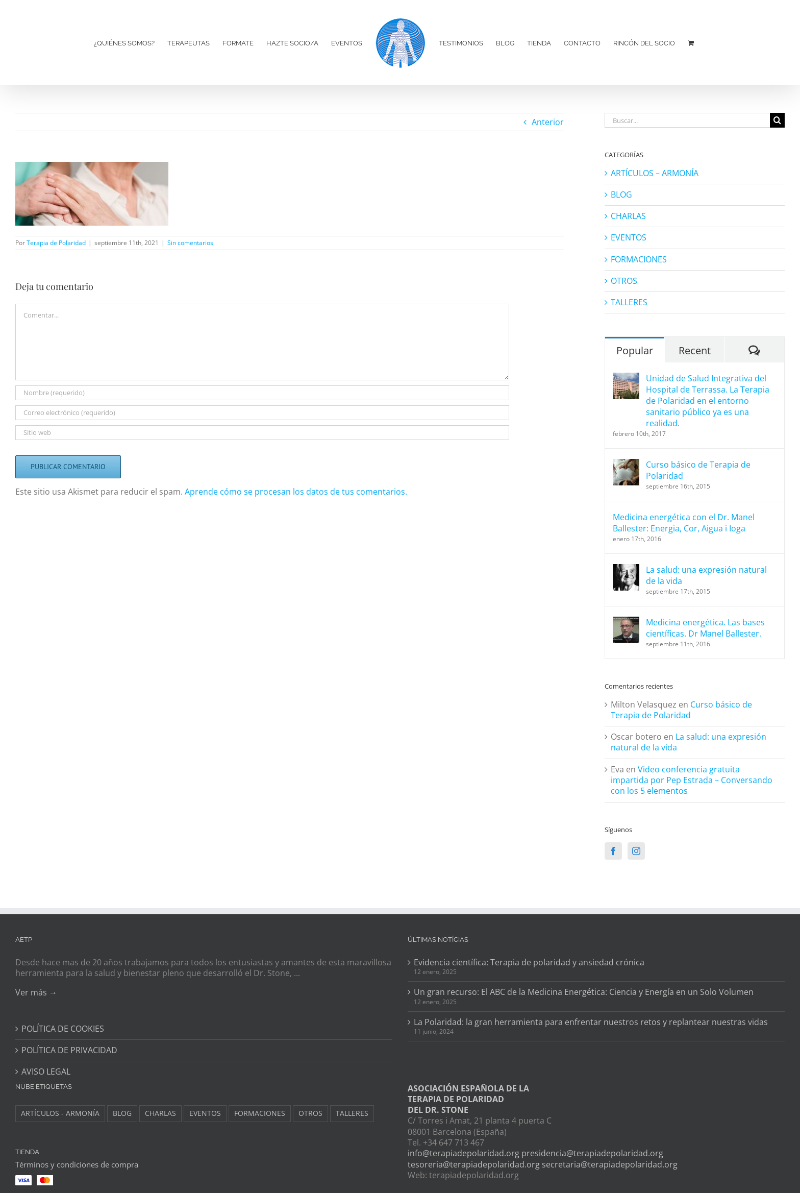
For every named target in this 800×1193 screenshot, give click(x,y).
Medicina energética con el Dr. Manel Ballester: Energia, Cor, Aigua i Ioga (684, 523)
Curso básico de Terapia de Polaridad (698, 470)
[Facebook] (613, 851)
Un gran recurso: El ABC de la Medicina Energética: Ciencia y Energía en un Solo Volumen (584, 992)
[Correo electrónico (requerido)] (262, 412)
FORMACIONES (639, 259)
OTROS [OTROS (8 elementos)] (310, 1113)
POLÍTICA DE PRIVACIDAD (69, 1050)
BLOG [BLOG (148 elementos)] (122, 1113)
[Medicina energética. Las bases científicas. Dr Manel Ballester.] (626, 622)
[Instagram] (636, 851)
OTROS (624, 281)
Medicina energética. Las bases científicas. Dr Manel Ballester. (705, 628)
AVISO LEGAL (45, 1071)
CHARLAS (628, 216)
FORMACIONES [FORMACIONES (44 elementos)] (259, 1113)
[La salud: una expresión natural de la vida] (626, 569)
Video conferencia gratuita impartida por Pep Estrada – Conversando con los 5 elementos (691, 780)
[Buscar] (777, 120)
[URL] (262, 432)
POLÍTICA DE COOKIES (62, 1029)
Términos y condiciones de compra (76, 1164)
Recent (695, 350)
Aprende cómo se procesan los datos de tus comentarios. (296, 491)
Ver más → (36, 992)
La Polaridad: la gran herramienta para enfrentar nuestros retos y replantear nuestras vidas (591, 1022)
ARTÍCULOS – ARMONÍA (654, 173)
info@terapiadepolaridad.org (463, 1153)
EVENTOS (628, 237)
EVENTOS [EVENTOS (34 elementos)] (205, 1113)
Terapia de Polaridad (56, 242)
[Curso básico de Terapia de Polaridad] (626, 464)
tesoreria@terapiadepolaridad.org (474, 1164)
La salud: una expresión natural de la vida (706, 575)
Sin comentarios (190, 242)
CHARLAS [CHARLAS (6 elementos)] (160, 1113)
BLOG (621, 194)
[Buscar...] (687, 120)
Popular (634, 350)
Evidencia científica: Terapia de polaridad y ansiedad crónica (529, 962)
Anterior (548, 122)
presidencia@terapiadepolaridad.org (592, 1153)
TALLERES (629, 302)
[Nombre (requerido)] (262, 392)
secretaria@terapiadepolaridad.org (610, 1164)
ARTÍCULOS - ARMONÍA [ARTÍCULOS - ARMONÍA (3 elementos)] (60, 1113)
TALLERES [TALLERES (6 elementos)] (352, 1113)
